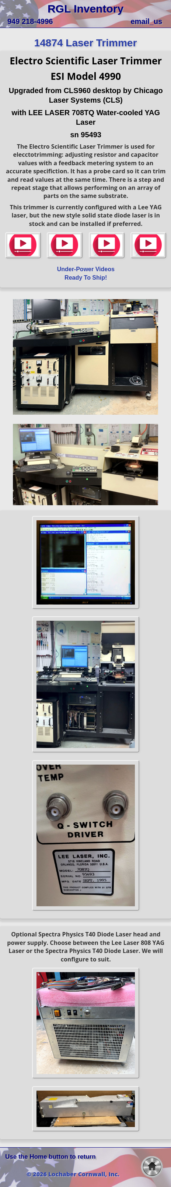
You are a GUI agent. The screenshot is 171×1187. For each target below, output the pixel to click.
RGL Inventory (85, 9)
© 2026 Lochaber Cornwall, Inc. (73, 1174)
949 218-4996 (30, 21)
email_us (146, 21)
